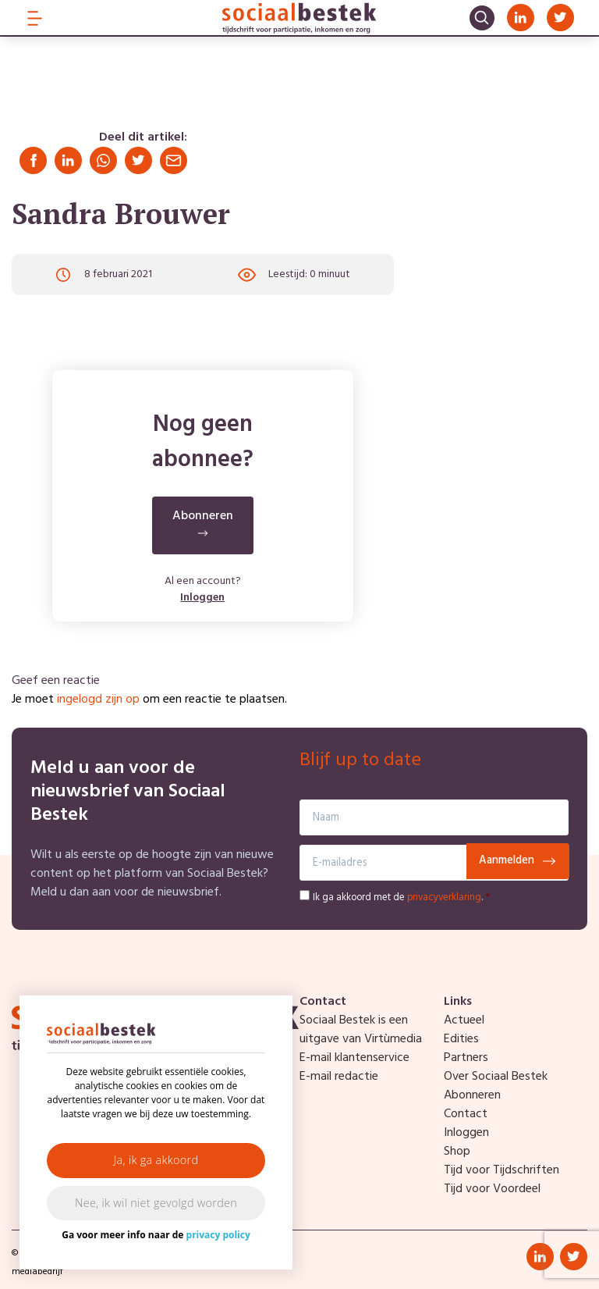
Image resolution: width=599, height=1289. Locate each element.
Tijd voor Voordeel (492, 1189)
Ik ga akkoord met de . (401, 897)
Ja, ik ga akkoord (156, 1159)
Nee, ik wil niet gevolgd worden (156, 1202)
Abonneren (472, 1095)
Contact (465, 1114)
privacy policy (218, 1234)
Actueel (464, 1020)
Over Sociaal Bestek (496, 1076)
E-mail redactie (339, 1076)
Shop (457, 1151)
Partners (466, 1058)
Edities (461, 1039)
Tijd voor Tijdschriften (501, 1170)
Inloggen (202, 598)
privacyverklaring (444, 897)
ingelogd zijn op (98, 699)
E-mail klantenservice (354, 1058)
